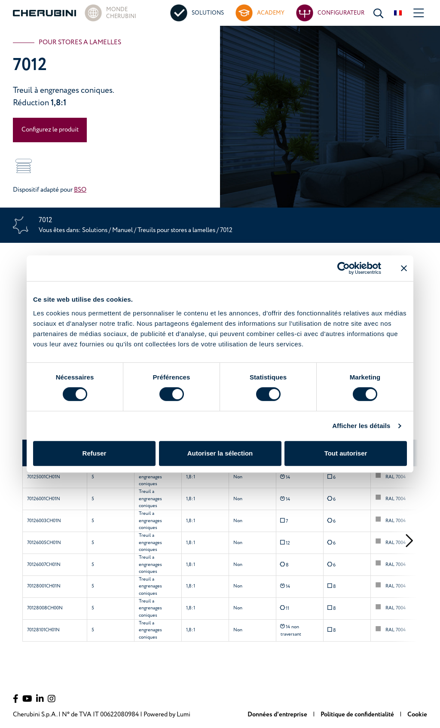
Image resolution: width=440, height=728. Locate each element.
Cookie (417, 714)
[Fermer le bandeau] (404, 268)
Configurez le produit (50, 129)
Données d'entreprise (278, 714)
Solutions (95, 230)
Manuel (122, 230)
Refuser (94, 453)
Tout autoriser (345, 453)
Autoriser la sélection (220, 453)
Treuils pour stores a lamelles (177, 230)
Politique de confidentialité (358, 714)
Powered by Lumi (167, 714)
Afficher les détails (361, 425)
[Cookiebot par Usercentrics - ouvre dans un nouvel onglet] (343, 268)
